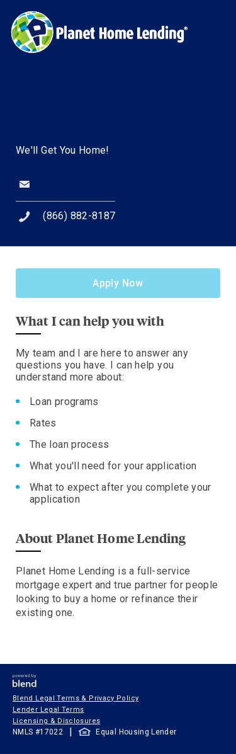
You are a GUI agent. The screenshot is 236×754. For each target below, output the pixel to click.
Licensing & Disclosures (56, 721)
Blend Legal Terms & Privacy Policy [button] (75, 698)
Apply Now (118, 283)
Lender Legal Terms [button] (48, 709)
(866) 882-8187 (79, 216)
